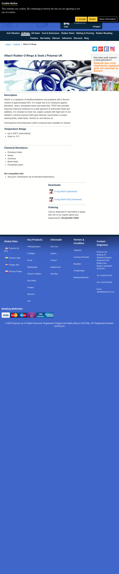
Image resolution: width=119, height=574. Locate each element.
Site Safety (31, 281)
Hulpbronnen (55, 267)
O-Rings (16, 44)
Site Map (54, 274)
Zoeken (53, 253)
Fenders (30, 287)
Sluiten (92, 19)
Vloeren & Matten (34, 274)
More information (107, 19)
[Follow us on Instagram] (112, 49)
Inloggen (97, 27)
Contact (53, 260)
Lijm (29, 301)
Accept (82, 19)
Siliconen (31, 294)
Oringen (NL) (12, 265)
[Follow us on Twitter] (94, 49)
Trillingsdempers (34, 247)
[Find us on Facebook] (106, 49)
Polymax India (12, 258)
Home (8, 44)
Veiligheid (77, 250)
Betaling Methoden (81, 277)
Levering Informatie (81, 257)
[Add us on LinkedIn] (100, 49)
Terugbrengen (79, 271)
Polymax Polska (13, 271)
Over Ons (54, 247)
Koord (29, 260)
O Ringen (31, 253)
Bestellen (77, 264)
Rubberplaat (32, 267)
